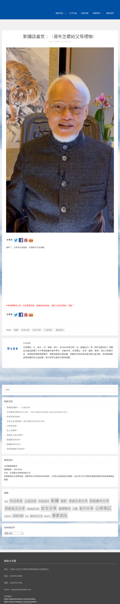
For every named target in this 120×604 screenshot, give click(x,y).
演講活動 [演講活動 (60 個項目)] (18, 515)
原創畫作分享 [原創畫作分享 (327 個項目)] (99, 501)
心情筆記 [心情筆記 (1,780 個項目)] (103, 508)
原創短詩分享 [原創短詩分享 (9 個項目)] (33, 509)
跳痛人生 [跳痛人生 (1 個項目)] (47, 516)
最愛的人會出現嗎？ (15, 435)
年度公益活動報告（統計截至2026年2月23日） (26, 421)
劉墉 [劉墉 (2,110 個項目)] (55, 501)
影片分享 (37, 330)
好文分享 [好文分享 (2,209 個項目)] (49, 508)
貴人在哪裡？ (12, 430)
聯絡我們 (110, 13)
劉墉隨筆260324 (14, 440)
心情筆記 (48, 330)
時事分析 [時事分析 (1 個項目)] (8, 516)
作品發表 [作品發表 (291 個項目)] (16, 501)
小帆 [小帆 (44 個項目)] (75, 508)
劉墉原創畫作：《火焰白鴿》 (19, 407)
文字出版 (73, 13)
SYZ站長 (27, 343)
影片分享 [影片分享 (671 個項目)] (86, 508)
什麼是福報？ (12, 426)
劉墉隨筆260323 (14, 444)
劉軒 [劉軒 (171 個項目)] (64, 501)
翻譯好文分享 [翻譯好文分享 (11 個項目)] (36, 516)
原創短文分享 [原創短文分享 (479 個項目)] (15, 508)
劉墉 (16, 330)
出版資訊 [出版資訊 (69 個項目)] (43, 501)
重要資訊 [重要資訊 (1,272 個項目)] (59, 515)
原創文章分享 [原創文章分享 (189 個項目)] (78, 501)
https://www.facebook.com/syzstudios (20, 599)
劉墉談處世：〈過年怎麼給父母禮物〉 (60, 36)
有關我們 (96, 13)
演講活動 (85, 13)
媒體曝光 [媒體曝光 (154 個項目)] (65, 508)
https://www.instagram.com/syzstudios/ (20, 602)
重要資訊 (59, 330)
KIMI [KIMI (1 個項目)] (6, 501)
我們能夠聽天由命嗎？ (16, 449)
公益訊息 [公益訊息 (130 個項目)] (30, 501)
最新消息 (59, 13)
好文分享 (25, 330)
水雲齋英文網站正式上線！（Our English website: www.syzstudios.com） (38, 412)
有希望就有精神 (13, 417)
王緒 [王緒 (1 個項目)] (26, 516)
